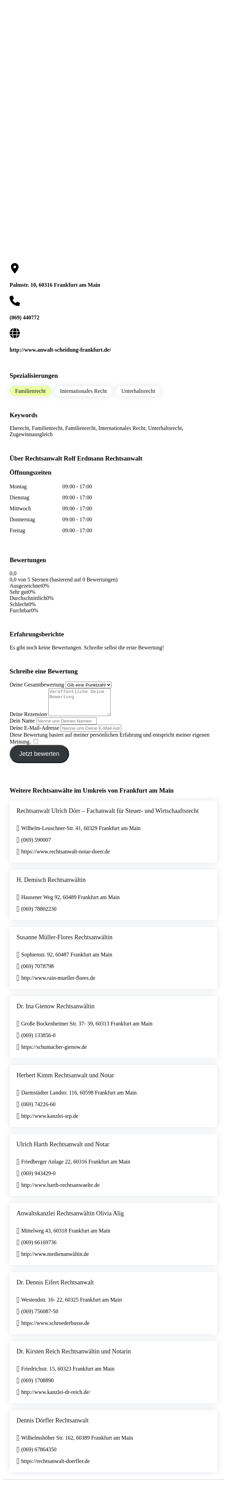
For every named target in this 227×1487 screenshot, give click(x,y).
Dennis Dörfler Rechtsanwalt (52, 1425)
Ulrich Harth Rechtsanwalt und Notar (62, 1149)
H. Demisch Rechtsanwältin (51, 885)
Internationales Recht (83, 391)
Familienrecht (30, 391)
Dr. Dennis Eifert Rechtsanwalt (55, 1287)
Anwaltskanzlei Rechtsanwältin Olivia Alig (70, 1218)
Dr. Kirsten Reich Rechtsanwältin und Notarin (73, 1356)
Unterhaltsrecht (138, 391)
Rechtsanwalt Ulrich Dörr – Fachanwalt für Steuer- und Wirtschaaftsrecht (107, 816)
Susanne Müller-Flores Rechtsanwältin (64, 942)
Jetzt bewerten (39, 759)
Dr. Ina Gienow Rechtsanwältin (55, 1011)
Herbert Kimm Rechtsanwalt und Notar (65, 1080)
